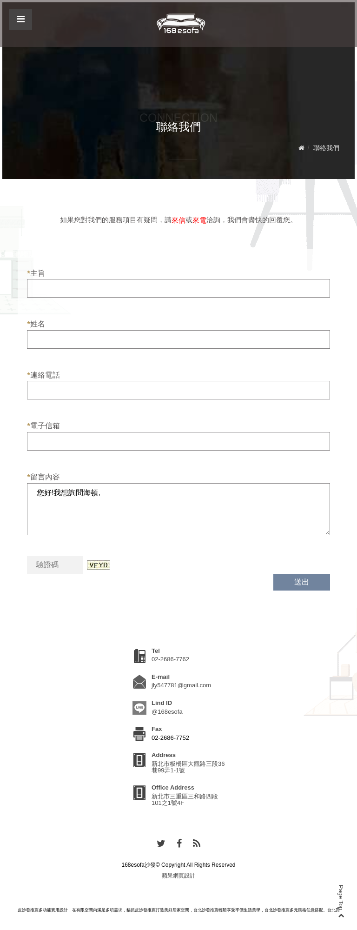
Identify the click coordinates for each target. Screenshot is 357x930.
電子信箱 (43, 426)
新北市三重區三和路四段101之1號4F (185, 799)
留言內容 (43, 477)
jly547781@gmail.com (181, 685)
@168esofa (167, 711)
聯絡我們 (326, 148)
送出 (301, 582)
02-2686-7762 (170, 659)
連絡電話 (43, 375)
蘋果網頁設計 (178, 875)
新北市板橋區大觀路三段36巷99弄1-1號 (188, 767)
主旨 (36, 273)
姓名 (36, 324)
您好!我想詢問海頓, (178, 509)
